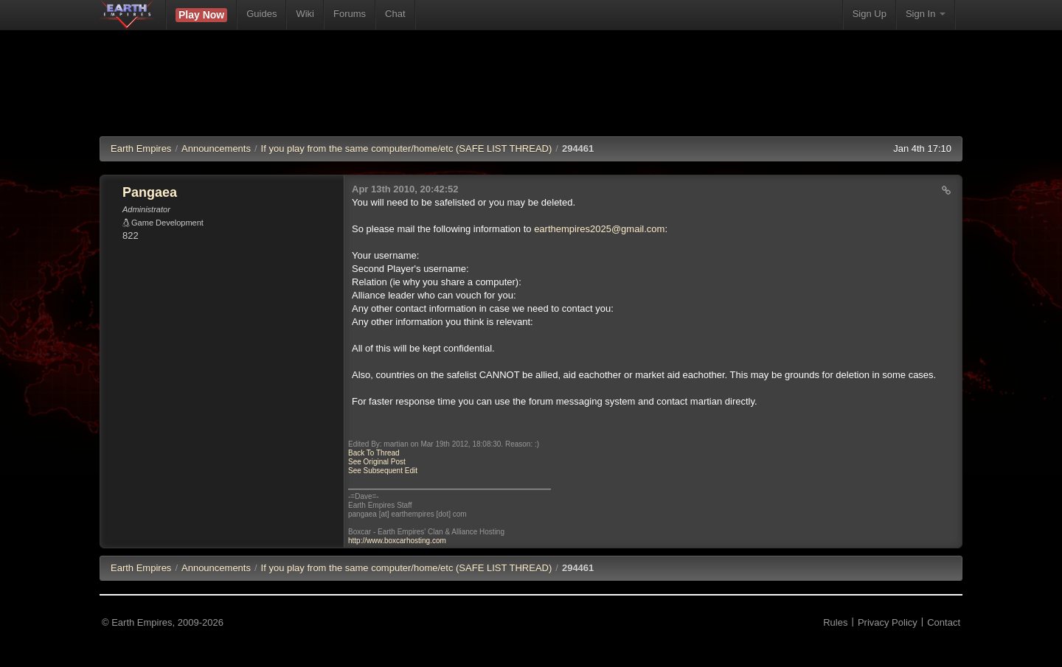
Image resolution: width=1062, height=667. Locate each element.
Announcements (216, 148)
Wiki (305, 13)
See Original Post (377, 462)
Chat (395, 13)
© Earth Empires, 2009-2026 (162, 622)
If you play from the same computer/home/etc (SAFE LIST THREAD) (406, 148)
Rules (835, 622)
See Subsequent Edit (382, 471)
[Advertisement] (531, 92)
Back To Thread (374, 453)
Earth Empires (141, 148)
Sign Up (869, 13)
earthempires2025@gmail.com (599, 228)
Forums (349, 13)
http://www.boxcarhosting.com (397, 541)
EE (141, 567)
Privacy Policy (887, 622)
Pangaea (149, 192)
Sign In (925, 13)
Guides (261, 13)
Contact (943, 622)
